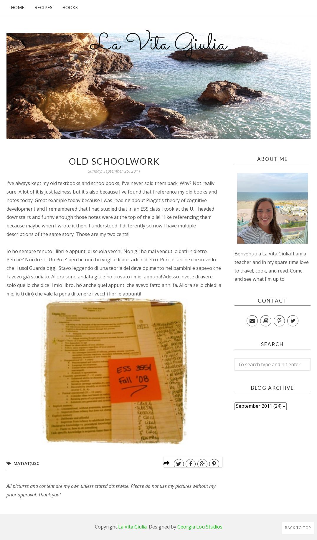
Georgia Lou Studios (199, 527)
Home (17, 7)
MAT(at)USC (26, 463)
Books (70, 7)
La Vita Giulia (158, 44)
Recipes (43, 7)
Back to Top (298, 527)
